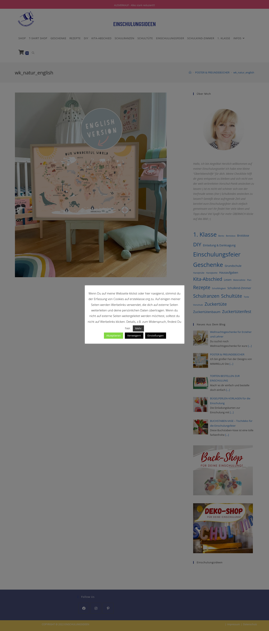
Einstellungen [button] (156, 335)
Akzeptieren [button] (113, 335)
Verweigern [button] (134, 335)
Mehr (138, 328)
